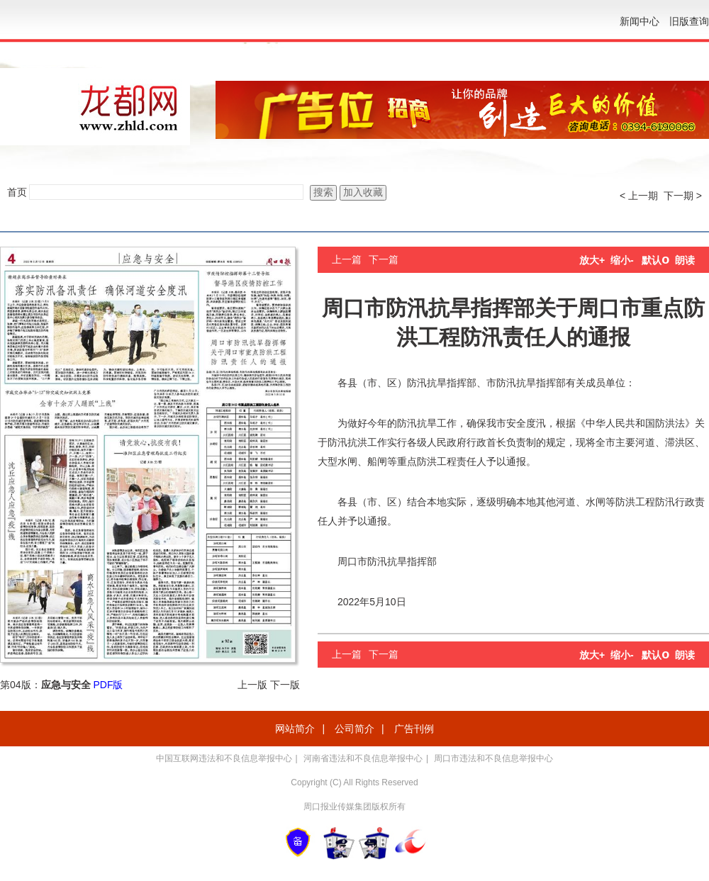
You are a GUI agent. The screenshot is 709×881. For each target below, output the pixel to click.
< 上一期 (639, 195)
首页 (17, 192)
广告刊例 (414, 728)
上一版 (252, 684)
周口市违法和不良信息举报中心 (493, 758)
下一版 (285, 684)
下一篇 (383, 259)
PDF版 (108, 684)
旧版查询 (689, 21)
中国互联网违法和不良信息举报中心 (224, 758)
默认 (655, 260)
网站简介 (295, 728)
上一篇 (347, 259)
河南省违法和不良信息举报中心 (363, 758)
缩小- (622, 260)
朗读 (685, 260)
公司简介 (354, 728)
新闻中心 (639, 21)
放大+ (592, 260)
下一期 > (683, 195)
